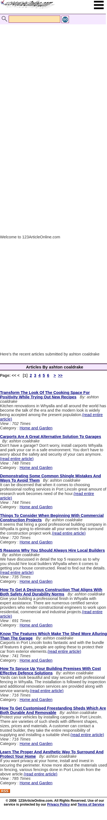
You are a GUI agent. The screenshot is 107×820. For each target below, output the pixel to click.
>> (60, 375)
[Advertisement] (52, 72)
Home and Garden (35, 428)
